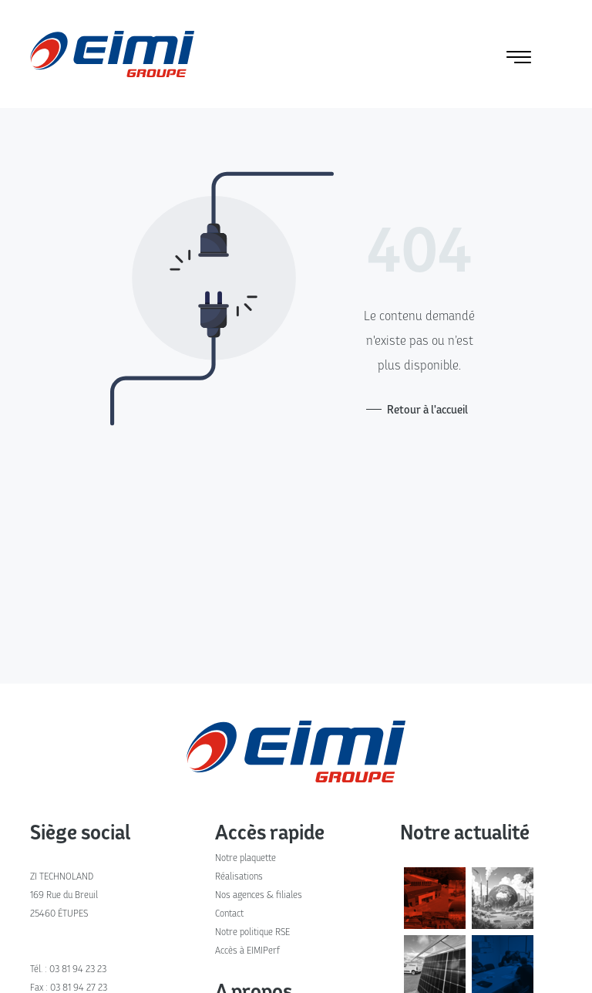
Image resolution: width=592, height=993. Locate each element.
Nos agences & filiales (258, 894)
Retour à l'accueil (427, 410)
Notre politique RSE (252, 931)
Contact (229, 913)
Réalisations (239, 876)
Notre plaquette (245, 857)
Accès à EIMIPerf (247, 950)
